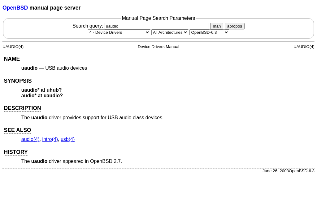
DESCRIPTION (22, 108)
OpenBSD (15, 8)
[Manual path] (209, 32)
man (217, 26)
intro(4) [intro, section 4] (50, 139)
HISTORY (16, 152)
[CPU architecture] (169, 32)
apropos (234, 26)
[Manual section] (119, 32)
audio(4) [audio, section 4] (30, 139)
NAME (12, 59)
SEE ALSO (17, 130)
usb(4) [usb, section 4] (68, 139)
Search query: (141, 25)
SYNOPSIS (18, 81)
